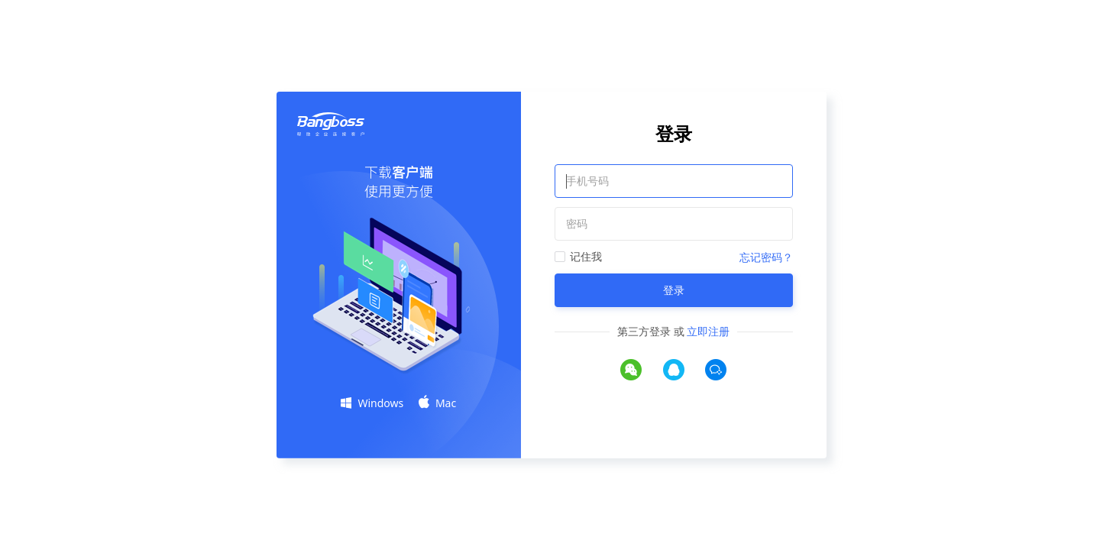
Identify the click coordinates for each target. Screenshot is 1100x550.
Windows (372, 403)
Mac (437, 402)
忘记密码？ (766, 257)
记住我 (586, 256)
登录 (673, 290)
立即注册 (708, 331)
